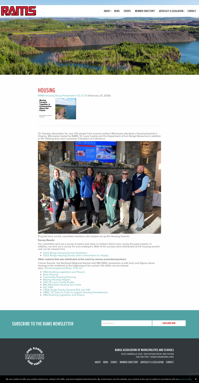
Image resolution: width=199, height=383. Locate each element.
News (117, 11)
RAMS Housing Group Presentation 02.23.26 (63, 95)
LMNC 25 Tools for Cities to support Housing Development (75, 292)
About (107, 11)
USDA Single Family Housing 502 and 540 (66, 290)
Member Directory (145, 11)
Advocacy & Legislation (171, 11)
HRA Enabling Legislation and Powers (64, 272)
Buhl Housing (50, 274)
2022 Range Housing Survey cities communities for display (76, 255)
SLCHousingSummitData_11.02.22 (63, 268)
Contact (191, 11)
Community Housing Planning (59, 277)
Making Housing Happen (56, 279)
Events (127, 11)
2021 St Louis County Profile (58, 282)
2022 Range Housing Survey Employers (65, 253)
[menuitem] (107, 11)
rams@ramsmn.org (162, 357)
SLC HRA (48, 287)
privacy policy (185, 379)
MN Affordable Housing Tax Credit (62, 285)
